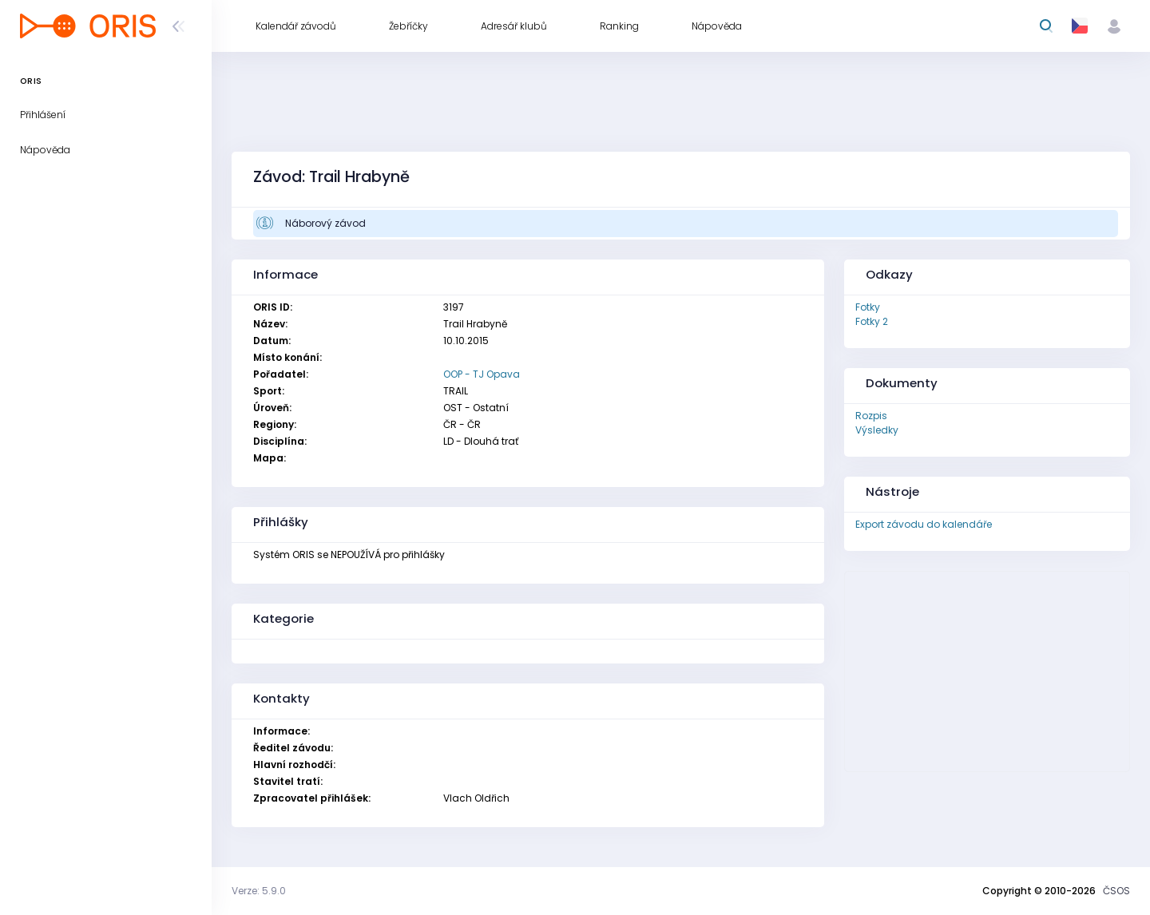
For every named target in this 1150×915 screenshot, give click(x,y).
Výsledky (876, 430)
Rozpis (871, 415)
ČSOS (1116, 890)
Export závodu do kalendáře (923, 524)
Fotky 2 (871, 321)
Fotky (867, 307)
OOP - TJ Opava (481, 374)
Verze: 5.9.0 (259, 890)
